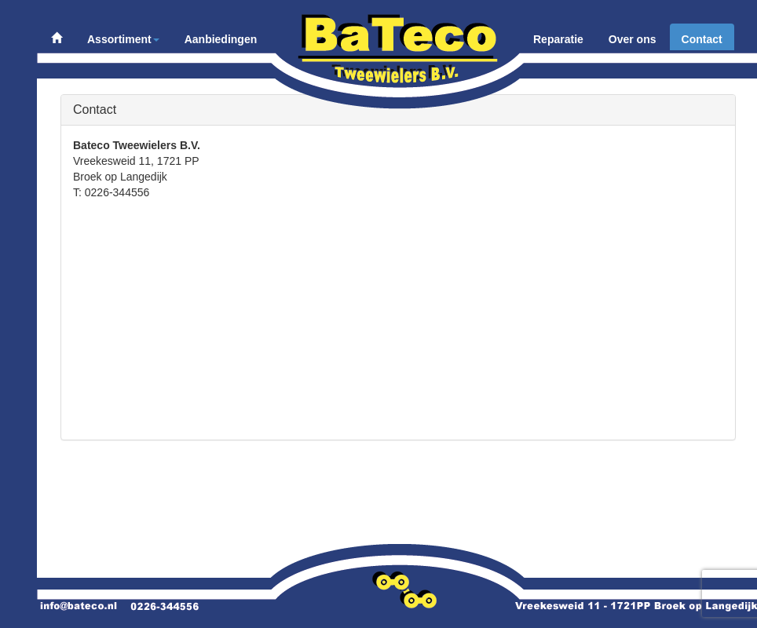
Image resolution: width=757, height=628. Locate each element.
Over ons (632, 39)
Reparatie (558, 39)
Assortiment (123, 39)
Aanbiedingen (221, 39)
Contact (702, 39)
